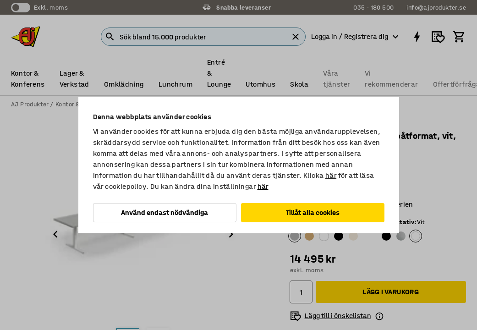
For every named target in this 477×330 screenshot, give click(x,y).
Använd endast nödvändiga (164, 212)
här (330, 175)
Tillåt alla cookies (313, 212)
